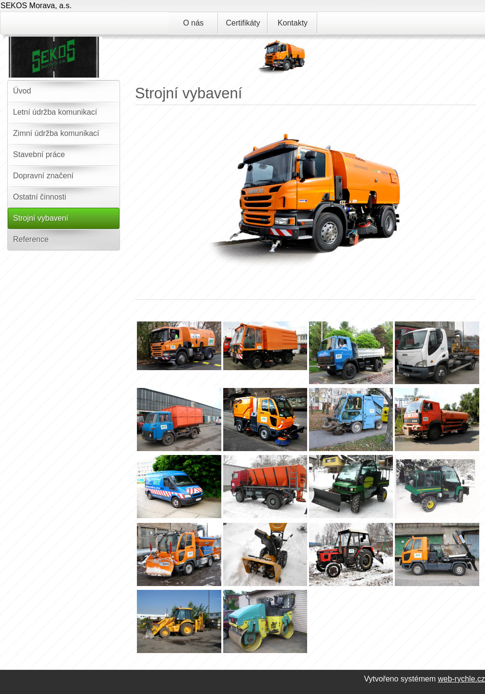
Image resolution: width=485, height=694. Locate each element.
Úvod (22, 91)
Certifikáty (243, 23)
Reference (31, 239)
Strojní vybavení (40, 218)
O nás (193, 23)
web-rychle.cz (461, 679)
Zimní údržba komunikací (56, 133)
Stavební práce (39, 154)
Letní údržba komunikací (55, 112)
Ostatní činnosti (39, 197)
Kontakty (293, 23)
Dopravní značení (43, 176)
